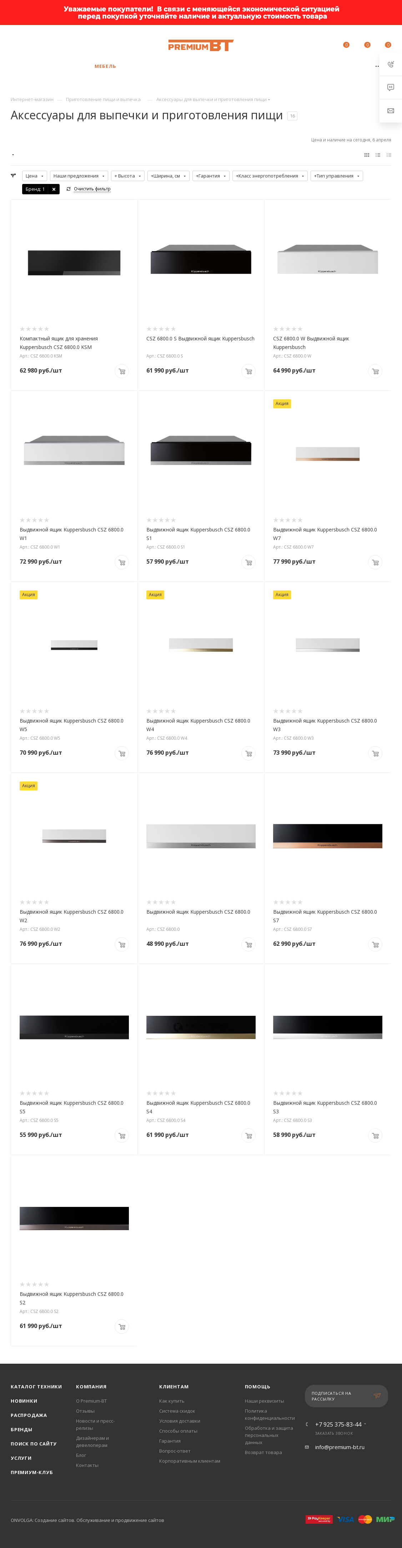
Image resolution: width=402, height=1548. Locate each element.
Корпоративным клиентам (189, 1461)
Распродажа (29, 1415)
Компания (91, 1386)
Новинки (24, 1401)
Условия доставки (179, 1421)
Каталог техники (36, 1386)
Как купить (172, 1401)
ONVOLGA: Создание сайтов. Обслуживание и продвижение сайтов (87, 1520)
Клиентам (174, 1386)
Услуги (21, 1458)
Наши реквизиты (264, 1401)
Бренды (21, 1429)
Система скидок (177, 1411)
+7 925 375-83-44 (63, 42)
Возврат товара (263, 1452)
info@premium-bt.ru (340, 1446)
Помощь (258, 1386)
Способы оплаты (178, 1431)
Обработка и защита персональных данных (269, 1435)
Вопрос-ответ (175, 1451)
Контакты (87, 1465)
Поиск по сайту (34, 1443)
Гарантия (170, 1441)
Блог (81, 1455)
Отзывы (85, 1411)
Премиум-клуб (32, 1472)
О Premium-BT (91, 1401)
